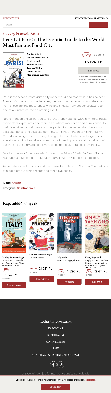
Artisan (16, 182)
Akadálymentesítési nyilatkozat (55, 355)
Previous (5, 240)
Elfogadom (55, 387)
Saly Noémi (62, 257)
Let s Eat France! (36, 257)
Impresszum (55, 335)
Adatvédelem (55, 341)
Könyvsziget (11, 18)
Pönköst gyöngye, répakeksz (69, 260)
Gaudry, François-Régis (21, 33)
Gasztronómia (26, 188)
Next (105, 240)
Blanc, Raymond (93, 257)
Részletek (90, 380)
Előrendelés (14, 285)
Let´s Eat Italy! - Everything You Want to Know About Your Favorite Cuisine (13, 263)
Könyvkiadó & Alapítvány (91, 18)
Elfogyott (93, 70)
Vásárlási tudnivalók (55, 321)
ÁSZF (55, 348)
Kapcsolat (55, 328)
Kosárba (69, 281)
